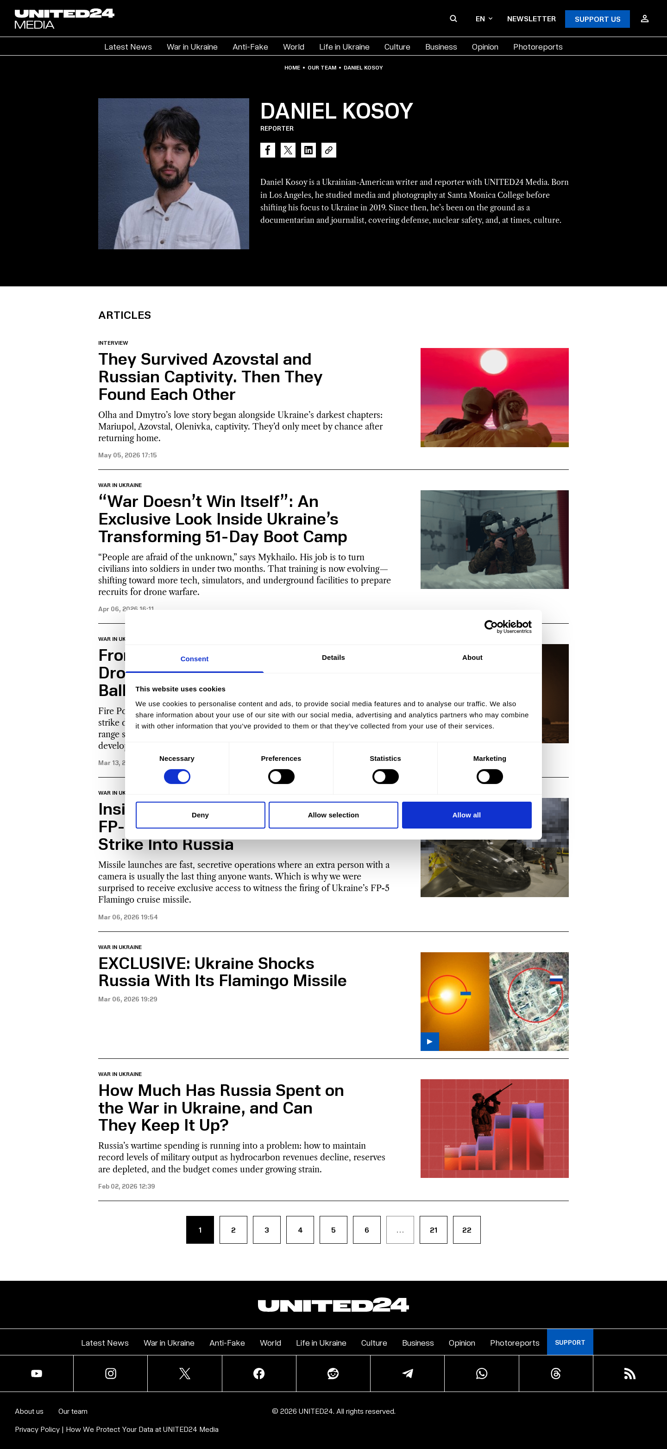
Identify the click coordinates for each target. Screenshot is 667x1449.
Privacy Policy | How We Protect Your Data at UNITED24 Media (117, 1429)
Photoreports (538, 46)
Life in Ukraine (344, 46)
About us (29, 1410)
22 (467, 1229)
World (293, 46)
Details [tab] (333, 657)
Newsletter (531, 18)
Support (570, 1342)
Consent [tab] (195, 658)
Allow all (467, 815)
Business (441, 46)
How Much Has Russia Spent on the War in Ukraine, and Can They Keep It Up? (221, 1106)
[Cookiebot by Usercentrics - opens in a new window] (491, 627)
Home (292, 67)
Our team (322, 67)
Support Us (598, 18)
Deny (200, 815)
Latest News (128, 46)
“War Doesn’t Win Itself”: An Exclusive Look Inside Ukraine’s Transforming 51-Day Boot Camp (222, 517)
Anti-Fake (250, 46)
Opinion (485, 46)
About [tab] (472, 657)
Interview (113, 343)
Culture (397, 46)
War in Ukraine (192, 46)
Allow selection (333, 815)
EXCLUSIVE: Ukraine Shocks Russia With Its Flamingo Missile (222, 971)
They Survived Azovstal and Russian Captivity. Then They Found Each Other (210, 375)
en (484, 18)
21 (433, 1229)
